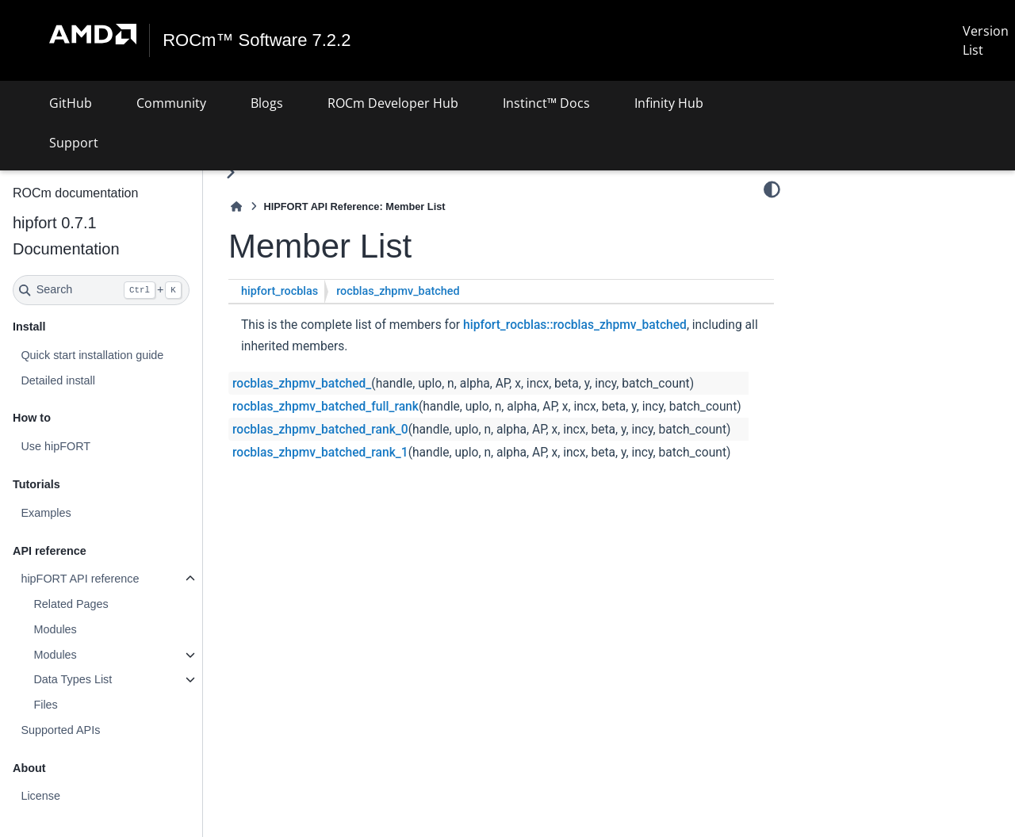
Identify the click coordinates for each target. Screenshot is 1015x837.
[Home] (236, 206)
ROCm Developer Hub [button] (392, 103)
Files (45, 704)
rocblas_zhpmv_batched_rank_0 (320, 429)
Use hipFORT (55, 446)
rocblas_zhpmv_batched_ (301, 383)
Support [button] (73, 142)
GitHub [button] (70, 103)
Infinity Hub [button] (668, 103)
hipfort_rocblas (279, 291)
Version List (986, 40)
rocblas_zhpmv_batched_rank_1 (320, 452)
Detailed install (58, 380)
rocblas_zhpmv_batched (397, 291)
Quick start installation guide (92, 355)
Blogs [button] (267, 103)
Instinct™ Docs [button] (546, 103)
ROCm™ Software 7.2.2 (256, 40)
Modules (54, 629)
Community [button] (171, 103)
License (40, 795)
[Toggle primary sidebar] (230, 172)
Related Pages (70, 604)
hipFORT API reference (80, 578)
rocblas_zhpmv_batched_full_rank (325, 406)
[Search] (101, 290)
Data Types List (72, 679)
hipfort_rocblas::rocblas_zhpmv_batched (575, 325)
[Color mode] (772, 189)
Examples (46, 512)
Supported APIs (60, 730)
